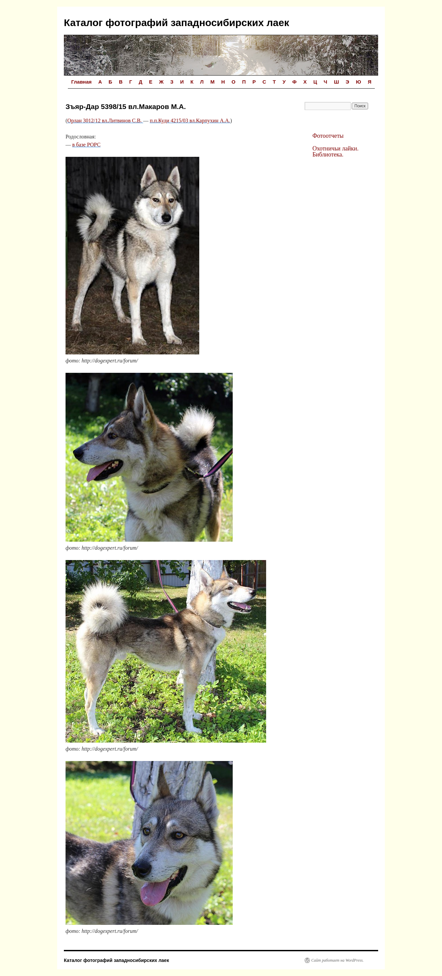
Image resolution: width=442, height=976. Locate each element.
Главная (81, 82)
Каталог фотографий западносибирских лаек (176, 22)
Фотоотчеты (327, 135)
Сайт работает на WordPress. (337, 960)
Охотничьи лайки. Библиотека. (335, 151)
